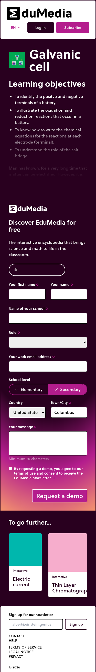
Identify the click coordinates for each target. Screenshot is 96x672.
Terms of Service (25, 647)
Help (13, 640)
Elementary (28, 389)
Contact (17, 636)
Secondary (67, 389)
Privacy (16, 656)
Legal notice (21, 651)
